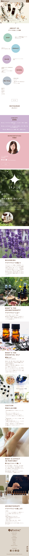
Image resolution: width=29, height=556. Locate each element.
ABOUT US (14, 534)
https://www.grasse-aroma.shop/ (18, 38)
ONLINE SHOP (14, 533)
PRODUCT (14, 539)
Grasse (14, 554)
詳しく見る (14, 100)
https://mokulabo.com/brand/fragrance (3, 94)
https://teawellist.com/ (3, 72)
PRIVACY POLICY (14, 545)
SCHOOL (14, 536)
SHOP (14, 542)
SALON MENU (14, 537)
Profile (6, 164)
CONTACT (14, 540)
